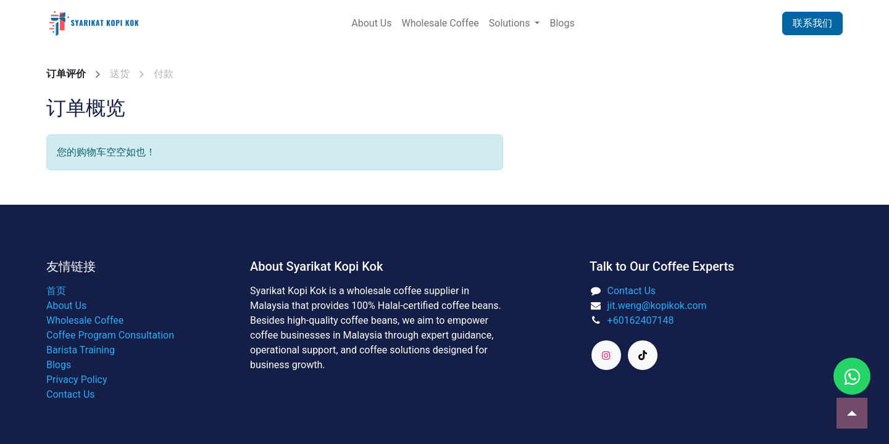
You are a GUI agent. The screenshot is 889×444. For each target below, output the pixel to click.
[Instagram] (606, 355)
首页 (56, 291)
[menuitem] (371, 23)
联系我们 (812, 23)
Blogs (58, 365)
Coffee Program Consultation (110, 335)
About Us (66, 305)
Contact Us (70, 394)
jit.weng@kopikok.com (657, 305)
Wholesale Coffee (84, 320)
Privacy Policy (76, 379)
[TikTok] (642, 355)
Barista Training (80, 350)
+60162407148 (640, 320)
